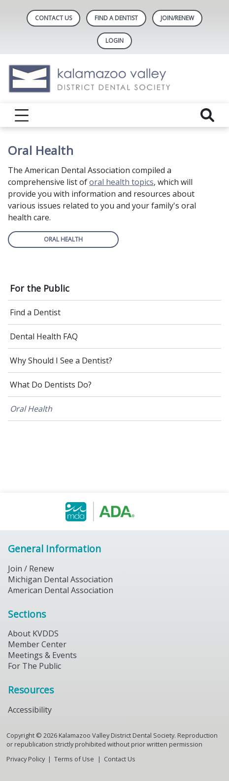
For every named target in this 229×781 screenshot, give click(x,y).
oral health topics (121, 182)
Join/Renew (177, 18)
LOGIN (114, 40)
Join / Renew (31, 568)
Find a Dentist (35, 312)
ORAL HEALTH (63, 239)
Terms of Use (74, 758)
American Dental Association (60, 590)
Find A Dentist (116, 18)
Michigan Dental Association (60, 579)
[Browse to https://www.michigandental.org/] (114, 511)
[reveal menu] (21, 115)
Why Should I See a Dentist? (61, 360)
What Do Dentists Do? (51, 384)
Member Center (37, 644)
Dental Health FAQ (44, 336)
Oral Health (31, 408)
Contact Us (53, 18)
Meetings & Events (42, 655)
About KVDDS (33, 633)
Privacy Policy (25, 758)
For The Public (34, 666)
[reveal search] (207, 115)
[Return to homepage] (114, 78)
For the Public (39, 288)
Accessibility (30, 709)
